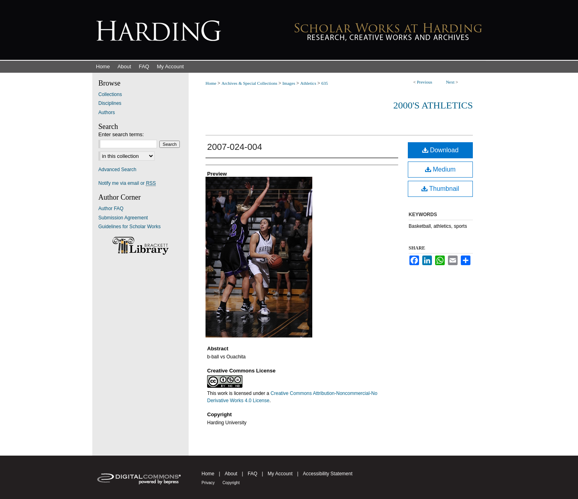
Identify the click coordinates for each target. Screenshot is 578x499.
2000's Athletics (433, 105)
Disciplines (109, 103)
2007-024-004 (234, 147)
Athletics (308, 83)
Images (288, 83)
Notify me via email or (127, 183)
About (231, 474)
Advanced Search (117, 169)
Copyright (231, 483)
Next (450, 82)
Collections (110, 94)
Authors (106, 112)
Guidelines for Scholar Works (129, 226)
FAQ (252, 474)
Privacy (208, 483)
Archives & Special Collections (249, 83)
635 (325, 83)
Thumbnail (440, 188)
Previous (424, 82)
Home (211, 83)
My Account (280, 474)
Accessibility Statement (327, 474)
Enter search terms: (121, 134)
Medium (440, 169)
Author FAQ (111, 208)
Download (440, 150)
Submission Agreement (123, 218)
